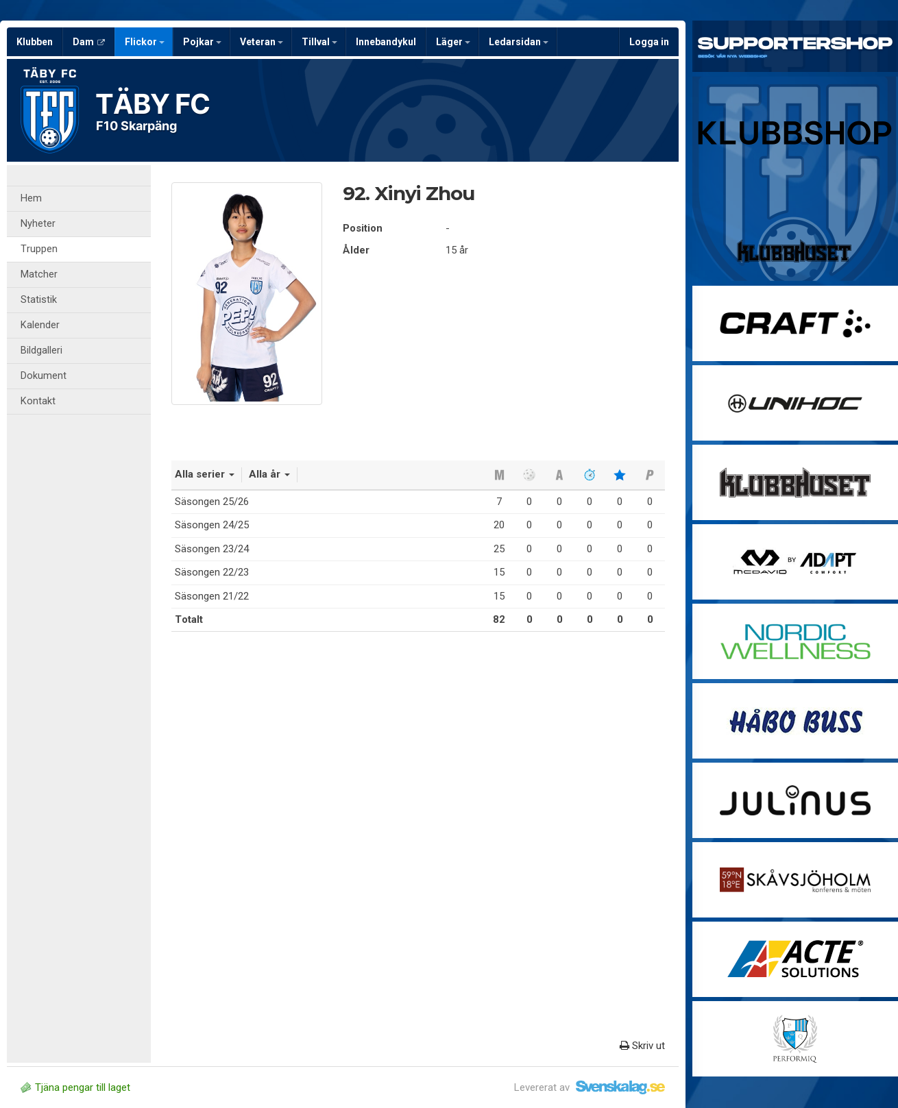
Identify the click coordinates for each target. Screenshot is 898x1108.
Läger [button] (453, 41)
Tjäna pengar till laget (75, 1087)
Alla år (269, 474)
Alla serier (204, 474)
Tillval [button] (319, 41)
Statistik (39, 300)
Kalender (40, 325)
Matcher (39, 274)
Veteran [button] (261, 41)
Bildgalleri (41, 350)
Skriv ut (642, 1045)
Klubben (34, 41)
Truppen (39, 249)
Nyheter (38, 224)
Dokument (43, 376)
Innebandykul (386, 41)
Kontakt (38, 401)
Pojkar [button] (202, 41)
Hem (31, 198)
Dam (89, 41)
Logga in (649, 41)
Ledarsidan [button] (518, 41)
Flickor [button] (145, 41)
